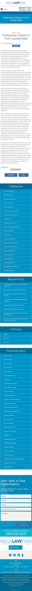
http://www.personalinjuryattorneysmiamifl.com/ (16, 570)
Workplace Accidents (10, 461)
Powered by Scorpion (16, 588)
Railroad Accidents (9, 449)
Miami (19, 150)
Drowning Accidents (10, 222)
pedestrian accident (22, 85)
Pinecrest (25, 150)
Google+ (23, 137)
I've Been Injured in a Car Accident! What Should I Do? (17, 284)
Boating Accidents (10, 199)
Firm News (7, 234)
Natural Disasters (9, 250)
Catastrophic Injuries (9, 374)
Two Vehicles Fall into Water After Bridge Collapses (15, 299)
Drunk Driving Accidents (11, 226)
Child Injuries (7, 378)
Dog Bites (7, 218)
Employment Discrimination (11, 410)
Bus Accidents (8, 203)
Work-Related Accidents (11, 266)
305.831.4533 (25, 10)
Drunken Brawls (9, 230)
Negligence (7, 433)
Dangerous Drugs (8, 390)
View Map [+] (24, 565)
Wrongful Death (9, 270)
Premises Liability (9, 445)
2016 (6, 333)
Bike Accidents (8, 358)
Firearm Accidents (9, 414)
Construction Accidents (11, 211)
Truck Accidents (9, 262)
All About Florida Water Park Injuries (14, 304)
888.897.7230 (25, 8)
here (16, 163)
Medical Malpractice (10, 242)
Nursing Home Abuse (10, 437)
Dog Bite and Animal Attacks (12, 398)
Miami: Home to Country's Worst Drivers (15, 289)
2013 (6, 337)
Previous (11, 175)
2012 (6, 341)
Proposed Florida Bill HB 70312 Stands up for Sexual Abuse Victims (16, 318)
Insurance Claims (9, 238)
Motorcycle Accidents (10, 246)
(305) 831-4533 (16, 532)
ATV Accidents (9, 191)
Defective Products (9, 394)
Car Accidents (9, 207)
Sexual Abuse (8, 258)
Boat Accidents (9, 195)
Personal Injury (16, 169)
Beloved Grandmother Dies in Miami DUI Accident (15, 294)
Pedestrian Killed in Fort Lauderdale (14, 308)
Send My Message (23, 523)
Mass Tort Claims (8, 422)
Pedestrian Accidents (10, 441)
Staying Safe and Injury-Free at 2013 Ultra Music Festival (17, 313)
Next (23, 175)
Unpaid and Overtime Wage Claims (13, 457)
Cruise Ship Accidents (10, 214)
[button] (16, 546)
